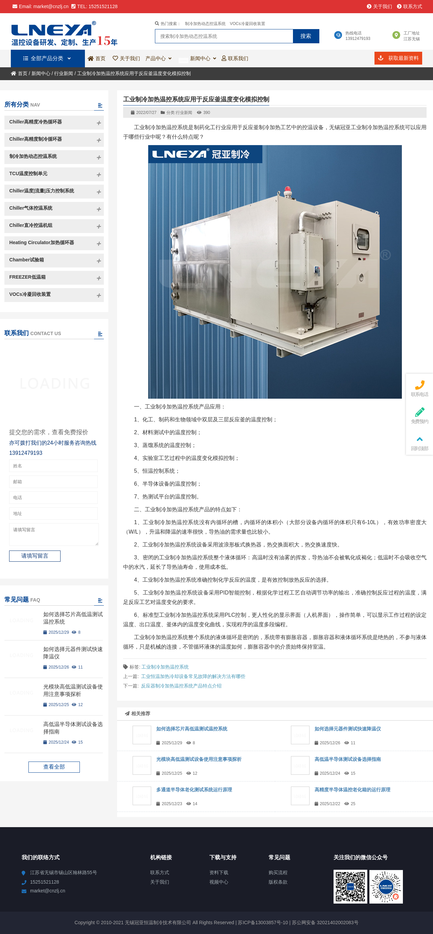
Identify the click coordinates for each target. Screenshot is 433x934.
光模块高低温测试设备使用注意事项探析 (199, 759)
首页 (19, 73)
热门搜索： (168, 23)
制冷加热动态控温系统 (205, 23)
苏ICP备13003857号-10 (262, 922)
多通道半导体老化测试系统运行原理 (194, 789)
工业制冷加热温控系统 (165, 667)
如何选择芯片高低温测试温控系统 (191, 728)
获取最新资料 (398, 58)
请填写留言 (54, 536)
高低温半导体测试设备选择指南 (348, 759)
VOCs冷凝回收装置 (247, 23)
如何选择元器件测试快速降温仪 (348, 728)
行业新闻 (63, 73)
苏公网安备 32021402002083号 (325, 922)
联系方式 (409, 6)
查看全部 (54, 770)
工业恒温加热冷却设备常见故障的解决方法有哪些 (193, 676)
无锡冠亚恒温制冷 (67, 31)
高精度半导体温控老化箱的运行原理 (352, 789)
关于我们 (379, 6)
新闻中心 (40, 73)
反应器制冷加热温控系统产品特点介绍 (181, 685)
